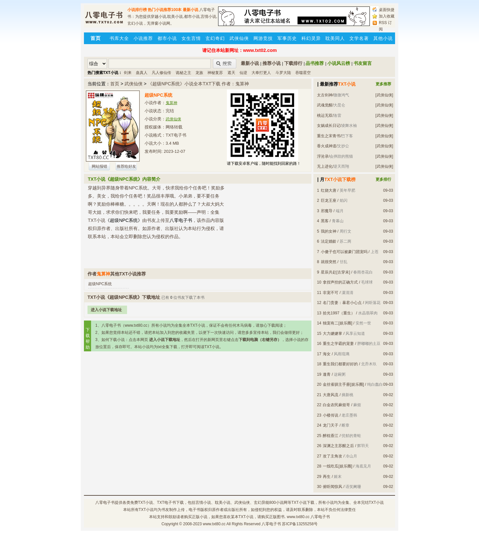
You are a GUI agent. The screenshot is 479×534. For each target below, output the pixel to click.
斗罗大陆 (283, 72)
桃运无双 (325, 115)
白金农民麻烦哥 (336, 405)
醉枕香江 (330, 435)
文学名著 (359, 38)
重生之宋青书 (328, 136)
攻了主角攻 (332, 456)
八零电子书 (105, 502)
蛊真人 (141, 72)
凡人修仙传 (161, 72)
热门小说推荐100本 (164, 9)
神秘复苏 (215, 72)
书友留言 (363, 63)
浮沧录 (323, 156)
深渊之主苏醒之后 (338, 445)
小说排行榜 (137, 9)
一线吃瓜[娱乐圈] (337, 466)
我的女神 (328, 231)
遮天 (231, 72)
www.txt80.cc (214, 524)
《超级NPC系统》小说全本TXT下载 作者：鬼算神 (198, 83)
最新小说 (190, 9)
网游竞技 (263, 38)
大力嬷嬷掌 (332, 333)
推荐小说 (272, 63)
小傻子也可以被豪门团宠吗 (344, 251)
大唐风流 (330, 395)
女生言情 (191, 38)
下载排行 (293, 63)
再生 (327, 476)
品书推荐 (315, 63)
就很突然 (328, 262)
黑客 (325, 221)
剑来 (128, 72)
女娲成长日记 (328, 125)
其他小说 (383, 38)
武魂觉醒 (325, 105)
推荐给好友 (126, 166)
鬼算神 (171, 103)
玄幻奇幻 (215, 38)
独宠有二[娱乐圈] (337, 323)
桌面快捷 (386, 9)
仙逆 (243, 72)
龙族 (199, 72)
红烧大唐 (328, 190)
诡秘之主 (183, 72)
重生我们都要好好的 (340, 364)
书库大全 (119, 38)
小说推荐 (143, 38)
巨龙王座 (328, 200)
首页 (114, 83)
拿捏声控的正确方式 (340, 282)
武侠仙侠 (239, 38)
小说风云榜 (338, 63)
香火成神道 (326, 146)
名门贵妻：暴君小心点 (342, 302)
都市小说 (167, 38)
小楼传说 (330, 415)
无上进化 (325, 166)
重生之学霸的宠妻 (338, 343)
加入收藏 (386, 16)
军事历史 (287, 38)
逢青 (327, 374)
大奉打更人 (261, 72)
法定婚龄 (328, 241)
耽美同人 (335, 38)
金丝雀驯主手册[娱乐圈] (343, 384)
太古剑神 (325, 95)
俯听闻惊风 (332, 486)
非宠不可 (330, 292)
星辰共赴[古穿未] (335, 272)
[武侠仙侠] (384, 95)
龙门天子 (330, 425)
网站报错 (99, 166)
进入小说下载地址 (106, 310)
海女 (327, 354)
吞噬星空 (303, 72)
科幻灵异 (311, 38)
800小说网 (278, 502)
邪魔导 (327, 211)
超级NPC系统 (100, 284)
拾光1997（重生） (339, 313)
